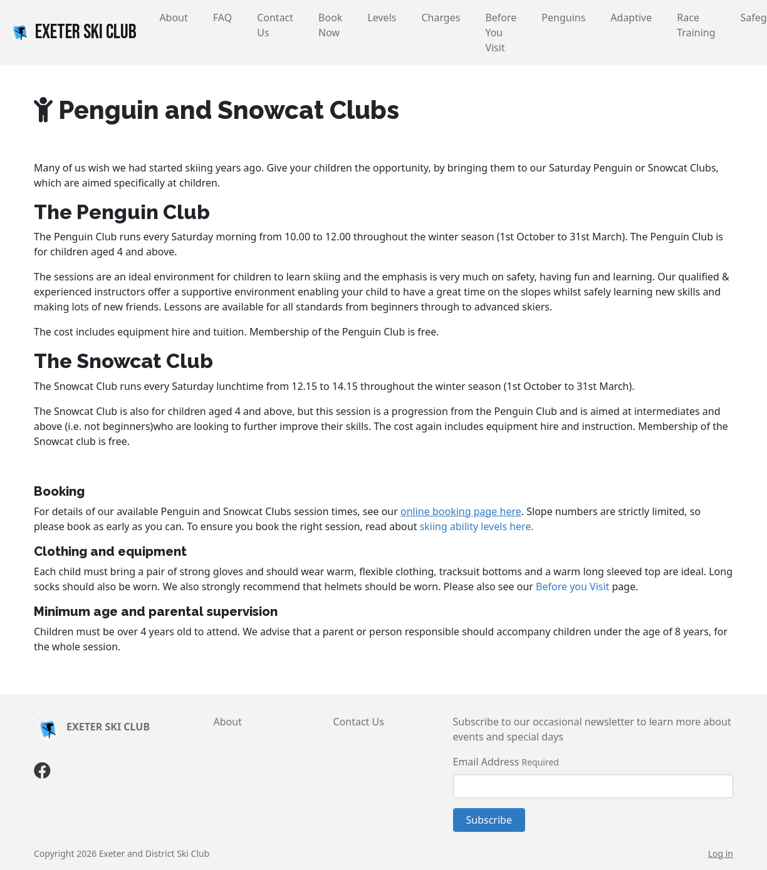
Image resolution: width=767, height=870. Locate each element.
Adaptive (631, 17)
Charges (440, 17)
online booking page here (460, 511)
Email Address (486, 762)
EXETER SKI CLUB (72, 31)
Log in (720, 853)
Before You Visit (500, 32)
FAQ (222, 17)
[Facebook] (42, 773)
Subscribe (489, 820)
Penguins (563, 17)
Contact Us (275, 25)
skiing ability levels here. (477, 526)
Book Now (330, 25)
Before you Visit (572, 586)
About (173, 17)
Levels (381, 17)
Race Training (696, 25)
